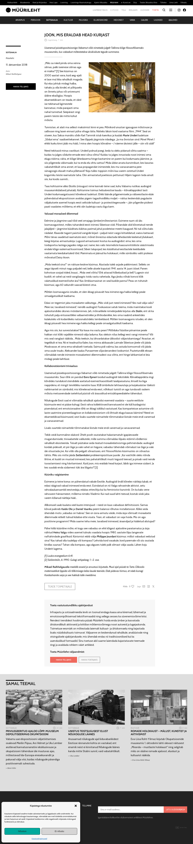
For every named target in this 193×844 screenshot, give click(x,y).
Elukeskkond (101, 20)
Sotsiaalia (52, 20)
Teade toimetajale (60, 586)
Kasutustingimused (39, 838)
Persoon (35, 20)
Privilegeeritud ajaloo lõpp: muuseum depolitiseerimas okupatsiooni (32, 732)
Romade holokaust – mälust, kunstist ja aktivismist (159, 732)
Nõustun (22, 831)
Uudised (158, 20)
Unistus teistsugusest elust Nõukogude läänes (88, 732)
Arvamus (20, 20)
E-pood (114, 10)
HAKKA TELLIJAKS (20, 86)
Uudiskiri (144, 10)
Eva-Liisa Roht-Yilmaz (141, 760)
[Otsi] (163, 10)
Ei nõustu (59, 831)
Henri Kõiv (11, 768)
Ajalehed (173, 20)
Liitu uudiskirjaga (175, 809)
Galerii (144, 20)
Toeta (155, 10)
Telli (123, 10)
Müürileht (10, 58)
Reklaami (133, 10)
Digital (181, 828)
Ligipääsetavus (100, 10)
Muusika (83, 20)
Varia (132, 20)
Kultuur (68, 20)
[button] (75, 805)
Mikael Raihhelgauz (13, 74)
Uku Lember (75, 756)
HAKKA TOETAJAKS (89, 660)
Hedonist (119, 20)
